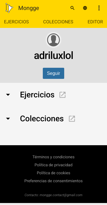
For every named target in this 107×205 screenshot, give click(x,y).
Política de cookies (53, 173)
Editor (95, 21)
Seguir (53, 73)
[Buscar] (72, 8)
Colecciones (58, 21)
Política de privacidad (53, 165)
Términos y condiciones (53, 157)
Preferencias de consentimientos (53, 181)
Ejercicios (16, 21)
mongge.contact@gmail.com (61, 195)
